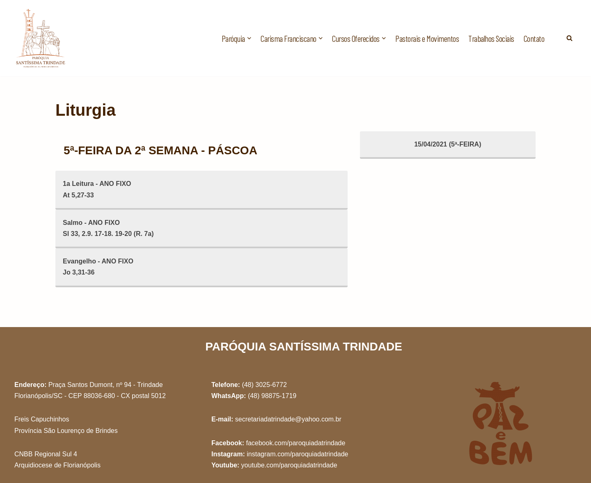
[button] (249, 38)
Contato (534, 38)
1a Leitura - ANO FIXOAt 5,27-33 (97, 189)
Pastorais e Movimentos (427, 38)
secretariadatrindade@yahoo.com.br (288, 419)
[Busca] (569, 38)
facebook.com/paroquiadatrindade (295, 443)
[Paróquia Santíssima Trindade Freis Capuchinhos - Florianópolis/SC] (41, 38)
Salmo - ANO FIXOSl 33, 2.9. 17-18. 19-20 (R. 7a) (108, 228)
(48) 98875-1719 (272, 395)
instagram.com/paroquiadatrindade (297, 454)
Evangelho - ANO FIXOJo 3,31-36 (98, 267)
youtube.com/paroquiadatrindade (289, 465)
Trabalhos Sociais (491, 38)
